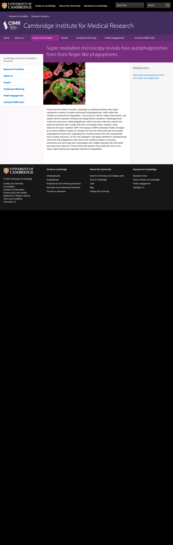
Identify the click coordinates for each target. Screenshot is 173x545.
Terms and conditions (12, 199)
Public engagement (142, 183)
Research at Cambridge (95, 5)
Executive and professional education (63, 187)
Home (4, 16)
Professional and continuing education (64, 183)
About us (19, 37)
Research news (140, 176)
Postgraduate (53, 180)
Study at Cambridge (45, 5)
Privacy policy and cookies (15, 193)
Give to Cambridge (98, 180)
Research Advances (40, 16)
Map (92, 187)
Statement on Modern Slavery (16, 196)
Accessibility (8, 186)
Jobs (92, 183)
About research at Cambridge (146, 180)
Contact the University (13, 183)
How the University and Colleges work (107, 176)
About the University (69, 5)
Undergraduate (53, 176)
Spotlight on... (139, 187)
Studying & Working (86, 37)
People (64, 37)
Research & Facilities (18, 16)
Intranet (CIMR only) (145, 37)
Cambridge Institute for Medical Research (20, 61)
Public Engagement (114, 37)
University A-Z (9, 202)
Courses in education (56, 191)
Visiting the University (99, 191)
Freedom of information (13, 190)
